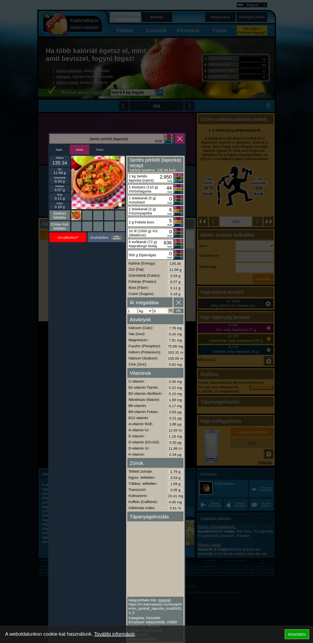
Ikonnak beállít (76, 204)
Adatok (79, 149)
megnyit (164, 600)
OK (178, 311)
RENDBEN (297, 634)
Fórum (100, 149)
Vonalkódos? (67, 237)
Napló (59, 149)
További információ (114, 634)
